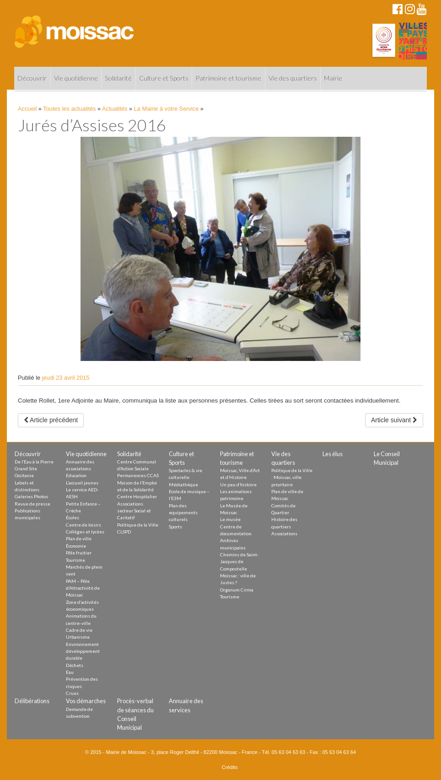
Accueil (27, 108)
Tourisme (75, 560)
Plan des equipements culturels (183, 512)
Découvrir (32, 78)
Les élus (333, 453)
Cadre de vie (79, 630)
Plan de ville (78, 538)
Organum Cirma (236, 589)
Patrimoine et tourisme (228, 78)
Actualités (114, 108)
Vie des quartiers (293, 78)
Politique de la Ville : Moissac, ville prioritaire (291, 477)
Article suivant (394, 420)
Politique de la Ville (137, 524)
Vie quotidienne (76, 78)
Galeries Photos (31, 496)
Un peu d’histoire (238, 484)
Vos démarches (86, 701)
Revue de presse (32, 503)
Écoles (72, 517)
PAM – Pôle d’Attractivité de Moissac (83, 588)
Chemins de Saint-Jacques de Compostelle (239, 561)
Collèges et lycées (85, 531)
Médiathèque (183, 484)
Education (76, 475)
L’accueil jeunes (82, 482)
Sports (175, 526)
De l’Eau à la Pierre (34, 461)
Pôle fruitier (78, 552)
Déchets (74, 665)
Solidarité (118, 78)
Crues (72, 693)
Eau (70, 672)
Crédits (230, 767)
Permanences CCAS (138, 475)
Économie (76, 546)
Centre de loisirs (83, 524)
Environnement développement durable (83, 651)
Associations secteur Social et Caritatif (134, 511)
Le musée (230, 519)
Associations (284, 533)
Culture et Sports (163, 78)
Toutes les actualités (69, 108)
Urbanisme (78, 637)
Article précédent (51, 420)
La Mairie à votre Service (166, 108)
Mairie (333, 78)
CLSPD (124, 531)
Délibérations (32, 701)
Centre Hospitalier (137, 496)
